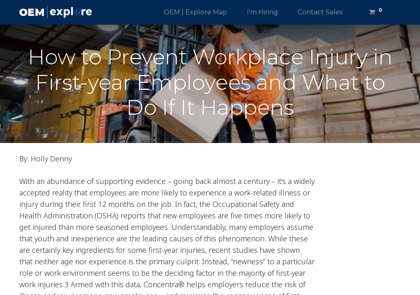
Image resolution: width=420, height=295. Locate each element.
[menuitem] (195, 12)
